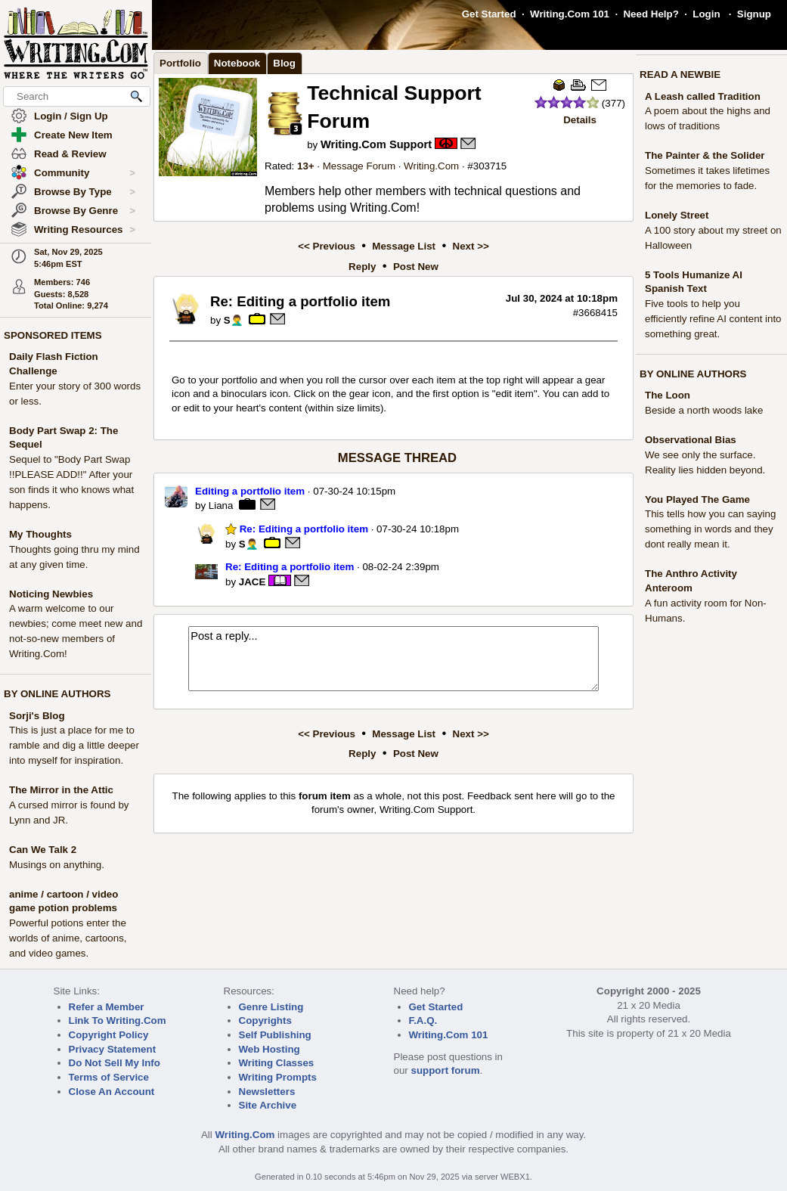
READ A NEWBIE (680, 74)
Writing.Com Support (376, 144)
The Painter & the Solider (705, 155)
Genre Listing (271, 1007)
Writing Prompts (278, 1077)
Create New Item (73, 135)
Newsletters (267, 1091)
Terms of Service (109, 1077)
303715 (490, 166)
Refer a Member (106, 1007)
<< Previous (326, 246)
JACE (252, 582)
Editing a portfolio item (250, 491)
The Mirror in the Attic (61, 790)
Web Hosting (269, 1049)
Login (706, 14)
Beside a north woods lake (704, 410)
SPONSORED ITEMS (53, 335)
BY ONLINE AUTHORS (57, 693)
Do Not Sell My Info (114, 1062)
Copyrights (265, 1020)
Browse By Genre (84, 211)
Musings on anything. (56, 864)
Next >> (471, 246)
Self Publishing (275, 1035)
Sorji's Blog (37, 715)
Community (84, 173)
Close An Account (112, 1091)
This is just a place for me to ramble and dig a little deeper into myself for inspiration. (74, 745)
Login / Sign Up (71, 116)
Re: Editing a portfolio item (296, 529)
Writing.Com (431, 166)
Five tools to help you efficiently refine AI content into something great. (713, 319)
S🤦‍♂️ (233, 320)
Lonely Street (676, 215)
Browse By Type (84, 192)
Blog (284, 63)
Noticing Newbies (51, 594)
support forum (445, 1070)
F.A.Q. (423, 1020)
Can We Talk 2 (42, 849)
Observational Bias (690, 439)
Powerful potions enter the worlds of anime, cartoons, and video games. (68, 938)
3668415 (598, 312)
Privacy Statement (112, 1049)
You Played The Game (697, 499)
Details (579, 120)
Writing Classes (276, 1062)
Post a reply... (393, 658)
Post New (415, 266)
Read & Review (70, 154)
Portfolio (180, 63)
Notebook (237, 63)
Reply (362, 266)
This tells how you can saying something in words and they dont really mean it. (710, 529)
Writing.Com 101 (569, 14)
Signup (754, 14)
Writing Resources (84, 229)
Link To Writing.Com (117, 1020)
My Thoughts (40, 534)
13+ (305, 166)
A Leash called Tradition (703, 96)
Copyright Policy (109, 1035)
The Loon (667, 395)
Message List (403, 246)
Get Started (489, 14)
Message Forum (359, 166)
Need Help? (650, 14)
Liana (221, 505)
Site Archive (268, 1105)
